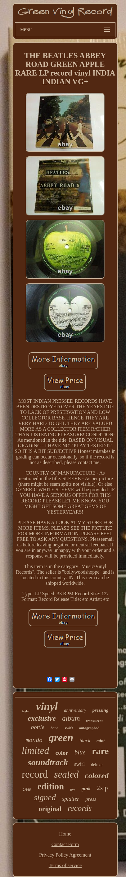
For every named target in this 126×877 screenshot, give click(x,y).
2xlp (102, 787)
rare (100, 751)
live (72, 790)
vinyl (47, 707)
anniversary (75, 710)
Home (65, 833)
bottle (37, 727)
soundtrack (48, 762)
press (90, 799)
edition (51, 786)
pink (86, 788)
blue (80, 752)
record (35, 774)
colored (97, 775)
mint (101, 741)
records (80, 808)
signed (45, 797)
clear (26, 789)
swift (69, 728)
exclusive (42, 718)
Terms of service (65, 865)
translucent (94, 721)
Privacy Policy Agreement (65, 854)
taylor (26, 711)
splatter (70, 799)
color (62, 752)
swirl (79, 764)
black (84, 740)
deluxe (96, 764)
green (61, 737)
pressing (100, 710)
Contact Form (65, 844)
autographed (89, 728)
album (71, 718)
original (50, 809)
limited (35, 750)
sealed (66, 774)
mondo (34, 740)
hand (54, 728)
